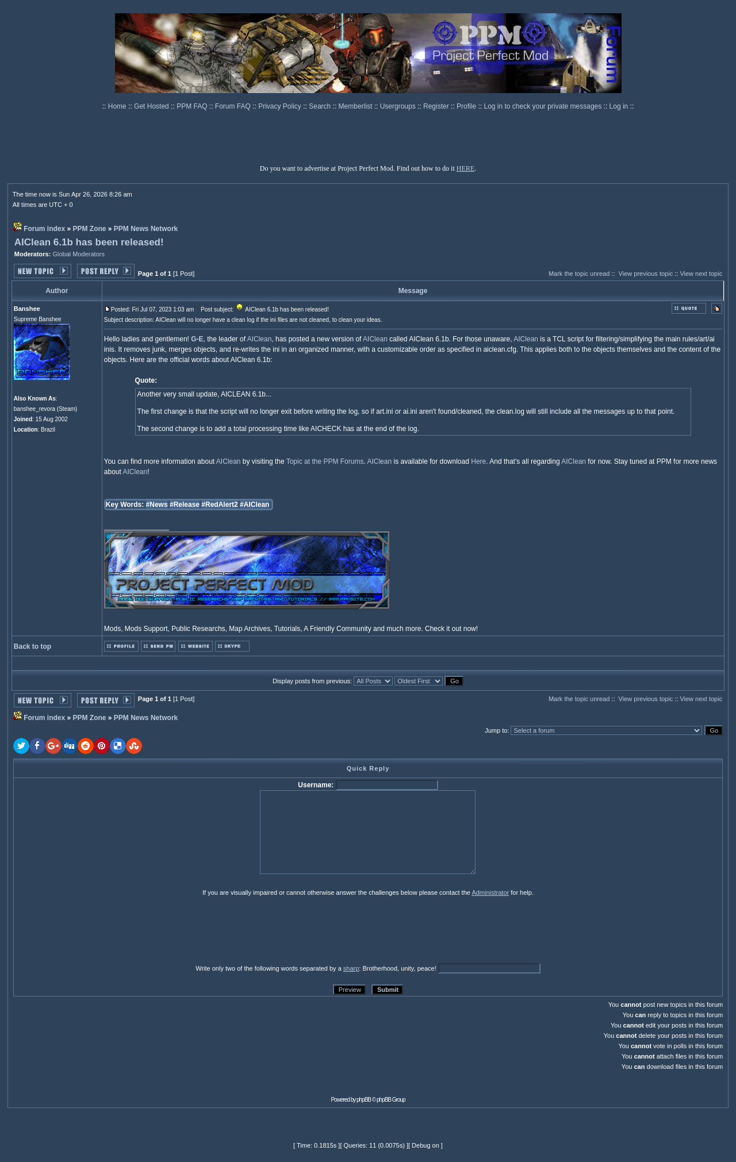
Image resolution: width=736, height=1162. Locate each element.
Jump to (496, 730)
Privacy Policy (280, 106)
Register (437, 106)
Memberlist (356, 106)
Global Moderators (78, 254)
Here (478, 461)
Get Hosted (152, 106)
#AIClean (254, 505)
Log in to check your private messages (543, 106)
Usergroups (398, 106)
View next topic (701, 273)
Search (320, 106)
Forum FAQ (233, 106)
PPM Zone (89, 229)
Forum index (44, 229)
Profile (467, 106)
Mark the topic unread (579, 273)
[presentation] (102, 929)
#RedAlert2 (219, 505)
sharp (351, 968)
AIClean (259, 339)
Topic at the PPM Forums (325, 461)
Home (118, 106)
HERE (465, 168)
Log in (619, 106)
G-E (197, 339)
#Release (185, 505)
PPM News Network (146, 229)
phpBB (363, 1099)
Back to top (32, 646)
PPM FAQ (193, 106)
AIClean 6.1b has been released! (89, 242)
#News (157, 505)
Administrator (490, 892)
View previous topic (646, 273)
